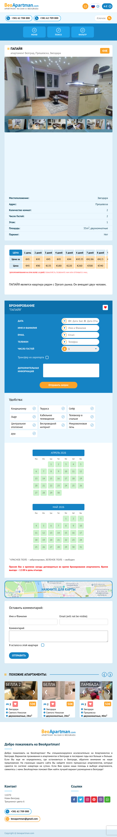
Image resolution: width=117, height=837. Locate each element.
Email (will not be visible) (73, 616)
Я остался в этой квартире (23, 645)
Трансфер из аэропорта (31, 357)
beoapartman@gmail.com (22, 819)
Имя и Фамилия (18, 616)
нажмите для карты (58, 589)
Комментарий (16, 628)
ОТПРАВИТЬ (19, 655)
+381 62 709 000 (17, 811)
